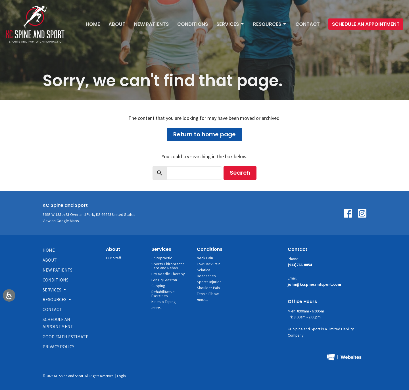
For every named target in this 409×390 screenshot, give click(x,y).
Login (121, 376)
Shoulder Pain (208, 287)
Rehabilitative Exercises (163, 293)
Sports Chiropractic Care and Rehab (168, 265)
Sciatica (203, 269)
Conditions (192, 24)
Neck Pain (205, 257)
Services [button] (55, 290)
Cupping (158, 285)
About (117, 24)
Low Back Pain (208, 263)
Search (240, 173)
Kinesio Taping (163, 301)
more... (156, 307)
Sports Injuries (209, 281)
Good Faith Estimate (65, 336)
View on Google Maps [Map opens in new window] (61, 220)
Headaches (206, 275)
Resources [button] (57, 299)
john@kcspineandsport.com (314, 284)
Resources (270, 24)
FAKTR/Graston (164, 279)
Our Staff (113, 257)
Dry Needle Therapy (168, 273)
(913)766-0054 (300, 264)
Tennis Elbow (208, 293)
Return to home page (204, 134)
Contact (307, 24)
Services (230, 24)
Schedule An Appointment (366, 24)
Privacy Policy (58, 346)
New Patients (151, 24)
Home (93, 24)
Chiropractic (161, 257)
